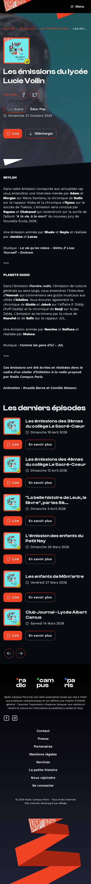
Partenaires (45, 746)
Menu (77, 6)
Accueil (9, 28)
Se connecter (45, 785)
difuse (62, 803)
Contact (45, 731)
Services (45, 762)
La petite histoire (45, 770)
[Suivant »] (20, 653)
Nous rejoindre (45, 778)
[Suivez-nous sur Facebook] (6, 718)
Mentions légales (45, 754)
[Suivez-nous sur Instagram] (15, 718)
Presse (45, 739)
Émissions (27, 28)
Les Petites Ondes (54, 28)
